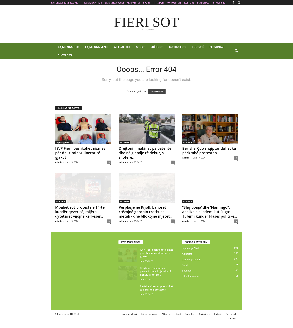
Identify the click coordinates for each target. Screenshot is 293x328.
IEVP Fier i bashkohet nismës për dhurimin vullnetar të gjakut (80, 153)
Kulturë (189, 2)
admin (58, 162)
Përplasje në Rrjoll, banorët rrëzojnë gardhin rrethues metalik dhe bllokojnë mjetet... (145, 212)
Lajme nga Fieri (93, 2)
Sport (146, 2)
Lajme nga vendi (114, 2)
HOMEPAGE (157, 91)
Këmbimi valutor (190, 276)
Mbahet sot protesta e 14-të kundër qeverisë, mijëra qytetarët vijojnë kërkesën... (80, 212)
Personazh (203, 2)
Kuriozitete (174, 2)
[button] (236, 51)
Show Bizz (219, 2)
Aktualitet (133, 2)
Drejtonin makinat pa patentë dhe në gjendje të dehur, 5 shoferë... (145, 153)
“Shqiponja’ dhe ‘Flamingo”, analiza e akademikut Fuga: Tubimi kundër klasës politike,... (210, 212)
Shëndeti (158, 2)
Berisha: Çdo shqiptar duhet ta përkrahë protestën (209, 150)
